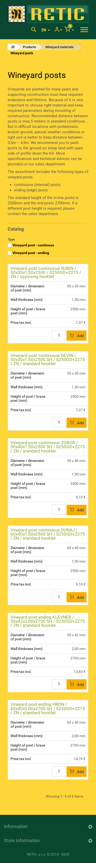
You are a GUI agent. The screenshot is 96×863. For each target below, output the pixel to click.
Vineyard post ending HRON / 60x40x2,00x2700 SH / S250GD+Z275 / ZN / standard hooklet (47, 708)
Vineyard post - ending (31, 253)
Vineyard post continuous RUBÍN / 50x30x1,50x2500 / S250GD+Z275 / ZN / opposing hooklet (45, 272)
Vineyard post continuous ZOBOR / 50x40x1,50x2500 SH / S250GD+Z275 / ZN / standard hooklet (47, 446)
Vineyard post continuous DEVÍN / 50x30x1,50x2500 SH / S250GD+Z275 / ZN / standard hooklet (47, 359)
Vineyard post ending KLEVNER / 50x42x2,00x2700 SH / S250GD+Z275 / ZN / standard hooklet (47, 621)
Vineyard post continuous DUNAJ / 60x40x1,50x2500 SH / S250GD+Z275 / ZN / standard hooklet (47, 534)
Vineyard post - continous (33, 245)
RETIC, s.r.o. (36, 854)
